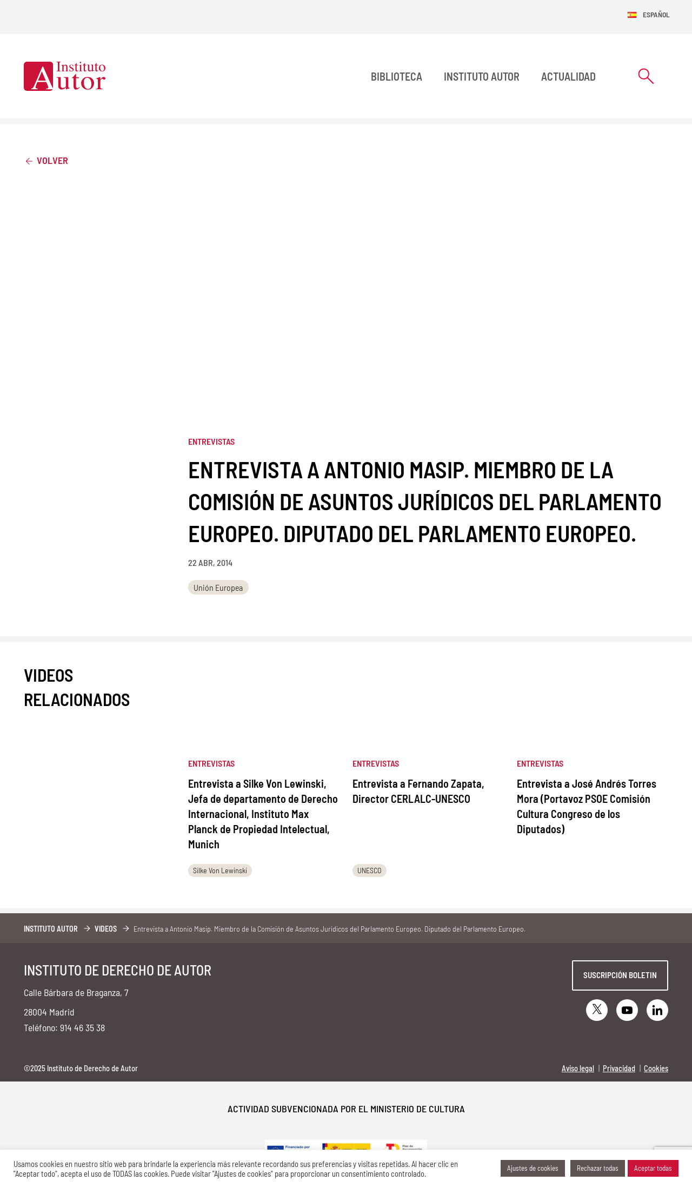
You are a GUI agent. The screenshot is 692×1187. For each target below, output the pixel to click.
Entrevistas (211, 441)
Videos (106, 928)
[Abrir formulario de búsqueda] (646, 76)
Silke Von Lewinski (220, 870)
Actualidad (568, 76)
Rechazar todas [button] (597, 1168)
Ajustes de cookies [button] (532, 1168)
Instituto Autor (482, 76)
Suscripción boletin (620, 975)
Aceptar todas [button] (653, 1168)
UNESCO (369, 870)
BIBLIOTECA (396, 76)
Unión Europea (218, 587)
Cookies (656, 1068)
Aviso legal (578, 1068)
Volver (46, 160)
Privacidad (619, 1068)
